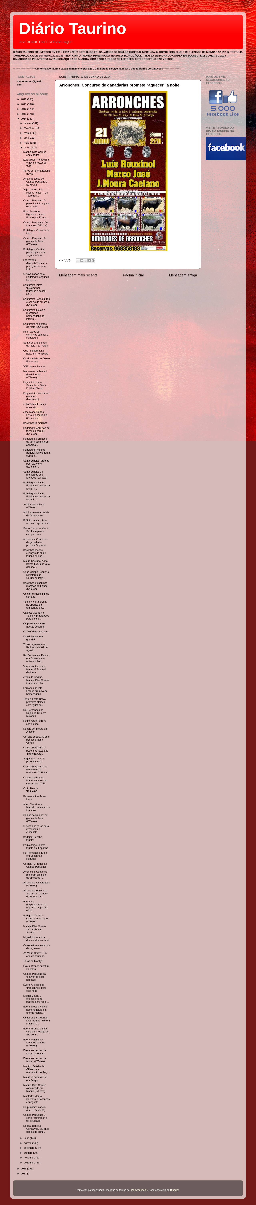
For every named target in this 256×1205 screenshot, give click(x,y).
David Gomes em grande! (33, 638)
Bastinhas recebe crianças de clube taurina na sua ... (34, 553)
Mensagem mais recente (78, 275)
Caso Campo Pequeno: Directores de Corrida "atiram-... (36, 575)
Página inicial (133, 275)
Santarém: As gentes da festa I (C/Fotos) (35, 325)
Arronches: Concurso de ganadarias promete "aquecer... (35, 542)
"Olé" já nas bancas (34, 366)
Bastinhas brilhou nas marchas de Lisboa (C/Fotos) (35, 586)
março (28, 133)
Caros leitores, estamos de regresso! (36, 947)
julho (27, 1138)
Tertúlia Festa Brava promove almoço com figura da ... (34, 702)
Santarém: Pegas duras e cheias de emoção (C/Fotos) (36, 302)
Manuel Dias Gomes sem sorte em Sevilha (34, 929)
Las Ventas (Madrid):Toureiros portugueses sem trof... (35, 264)
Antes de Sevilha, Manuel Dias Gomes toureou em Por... (36, 680)
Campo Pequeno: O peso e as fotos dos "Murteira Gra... (35, 750)
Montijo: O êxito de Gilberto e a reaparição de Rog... (36, 1069)
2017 (24, 1173)
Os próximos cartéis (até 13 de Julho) (34, 1109)
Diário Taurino (72, 28)
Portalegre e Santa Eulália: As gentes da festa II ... (36, 496)
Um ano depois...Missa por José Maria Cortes (36, 739)
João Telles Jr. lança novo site (34, 406)
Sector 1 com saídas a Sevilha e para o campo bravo (35, 531)
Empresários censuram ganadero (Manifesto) (36, 396)
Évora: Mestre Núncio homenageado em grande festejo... (35, 1009)
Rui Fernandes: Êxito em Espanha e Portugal (35, 855)
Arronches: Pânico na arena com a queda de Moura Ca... (35, 893)
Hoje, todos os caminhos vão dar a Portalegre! (35, 334)
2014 (24, 118)
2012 (24, 109)
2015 (24, 1168)
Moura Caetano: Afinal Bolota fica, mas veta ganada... (36, 564)
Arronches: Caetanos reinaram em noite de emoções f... (35, 874)
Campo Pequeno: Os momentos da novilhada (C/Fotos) (35, 769)
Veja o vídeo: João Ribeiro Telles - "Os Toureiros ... (35, 192)
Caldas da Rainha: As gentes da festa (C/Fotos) (35, 818)
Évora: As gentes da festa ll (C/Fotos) (34, 1060)
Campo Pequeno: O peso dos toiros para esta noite (36, 203)
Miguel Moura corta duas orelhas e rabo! (36, 939)
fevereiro (29, 128)
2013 (24, 114)
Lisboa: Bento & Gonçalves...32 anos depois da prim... (36, 1129)
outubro (28, 1152)
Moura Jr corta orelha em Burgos (35, 1079)
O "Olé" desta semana (35, 631)
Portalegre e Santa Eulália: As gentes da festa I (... (36, 485)
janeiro (28, 123)
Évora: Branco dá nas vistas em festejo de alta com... (35, 1031)
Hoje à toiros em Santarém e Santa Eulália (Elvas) (35, 385)
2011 (24, 104)
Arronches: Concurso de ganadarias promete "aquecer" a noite (119, 85)
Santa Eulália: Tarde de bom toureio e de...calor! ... (36, 463)
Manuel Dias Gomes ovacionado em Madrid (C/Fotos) (34, 1088)
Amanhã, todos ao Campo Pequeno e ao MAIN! (35, 181)
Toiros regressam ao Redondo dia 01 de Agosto (35, 647)
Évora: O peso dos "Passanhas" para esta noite (34, 987)
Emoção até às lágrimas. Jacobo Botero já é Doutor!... (36, 214)
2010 (24, 99)
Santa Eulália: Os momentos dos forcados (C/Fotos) (35, 474)
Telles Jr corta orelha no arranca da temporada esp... (34, 604)
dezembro (30, 1162)
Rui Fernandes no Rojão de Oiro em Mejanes (34, 713)
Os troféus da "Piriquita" (30, 790)
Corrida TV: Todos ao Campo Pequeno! (35, 865)
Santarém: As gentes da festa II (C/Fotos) (35, 344)
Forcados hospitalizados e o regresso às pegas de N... (35, 906)
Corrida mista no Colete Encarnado (36, 360)
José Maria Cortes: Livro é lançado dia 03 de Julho (35, 415)
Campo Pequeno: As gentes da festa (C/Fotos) (34, 241)
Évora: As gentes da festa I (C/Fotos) (34, 1052)
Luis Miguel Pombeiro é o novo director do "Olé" (36, 162)
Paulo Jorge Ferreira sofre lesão (34, 722)
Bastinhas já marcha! (35, 423)
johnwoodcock (139, 1190)
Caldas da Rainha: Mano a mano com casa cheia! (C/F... (35, 780)
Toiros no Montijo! (33, 961)
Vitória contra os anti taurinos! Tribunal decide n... (34, 669)
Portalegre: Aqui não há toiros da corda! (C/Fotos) (36, 431)
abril (26, 137)
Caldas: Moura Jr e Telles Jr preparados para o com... (36, 615)
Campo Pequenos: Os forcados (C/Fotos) (35, 224)
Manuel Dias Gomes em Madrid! (34, 153)
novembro (30, 1157)
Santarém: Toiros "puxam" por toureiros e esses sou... (34, 289)
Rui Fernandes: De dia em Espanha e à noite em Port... (35, 658)
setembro (29, 1147)
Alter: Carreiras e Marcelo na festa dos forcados (36, 807)
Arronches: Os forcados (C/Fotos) (36, 884)
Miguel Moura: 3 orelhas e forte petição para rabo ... (36, 998)
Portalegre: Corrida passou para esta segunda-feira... (34, 252)
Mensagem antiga (183, 275)
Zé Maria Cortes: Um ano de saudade (35, 955)
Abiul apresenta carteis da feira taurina (36, 514)
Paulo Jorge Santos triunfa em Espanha (35, 846)
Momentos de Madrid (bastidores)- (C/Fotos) (35, 374)
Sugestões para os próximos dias (33, 760)
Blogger (174, 1190)
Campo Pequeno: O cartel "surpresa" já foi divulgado (35, 1118)
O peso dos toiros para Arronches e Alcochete (36, 829)
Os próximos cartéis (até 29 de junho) (34, 625)
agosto (28, 1143)
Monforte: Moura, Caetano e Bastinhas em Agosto (36, 1099)
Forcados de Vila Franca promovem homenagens (35, 691)
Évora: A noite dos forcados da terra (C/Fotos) (34, 1042)
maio (27, 142)
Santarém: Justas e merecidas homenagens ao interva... (34, 314)
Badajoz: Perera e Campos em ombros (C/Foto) (36, 918)
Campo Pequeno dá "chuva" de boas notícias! (34, 977)
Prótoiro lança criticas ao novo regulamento (36, 522)
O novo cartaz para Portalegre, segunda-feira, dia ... (36, 277)
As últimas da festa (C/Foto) (33, 506)
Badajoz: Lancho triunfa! (32, 838)
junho (27, 147)
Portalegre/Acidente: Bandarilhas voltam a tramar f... (36, 452)
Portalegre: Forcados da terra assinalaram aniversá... (36, 441)
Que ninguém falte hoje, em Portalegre (35, 352)
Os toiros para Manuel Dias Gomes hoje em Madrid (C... (36, 1020)
